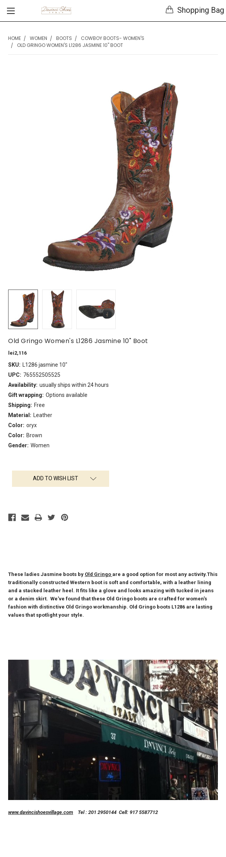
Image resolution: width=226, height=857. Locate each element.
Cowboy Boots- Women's (112, 38)
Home (14, 38)
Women (38, 38)
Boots (64, 38)
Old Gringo (98, 574)
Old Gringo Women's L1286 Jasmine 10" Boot (70, 45)
